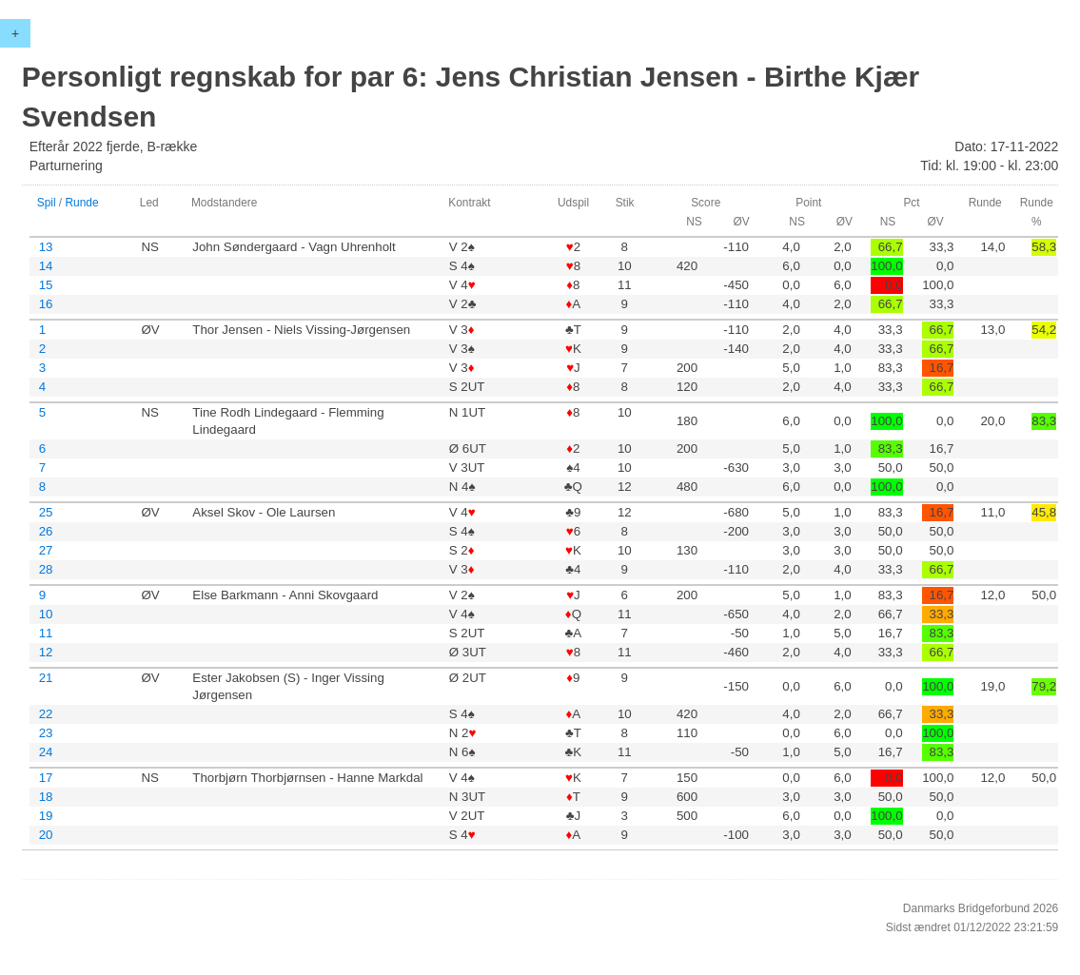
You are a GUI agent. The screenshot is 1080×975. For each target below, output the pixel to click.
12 (46, 652)
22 (46, 714)
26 (46, 531)
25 (46, 512)
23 (46, 733)
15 (46, 285)
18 (46, 797)
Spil (46, 202)
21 (46, 678)
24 (46, 752)
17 (46, 777)
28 (46, 569)
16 (46, 304)
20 (46, 835)
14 (46, 266)
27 (46, 550)
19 (46, 816)
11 (46, 633)
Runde (81, 202)
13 (46, 247)
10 (46, 614)
